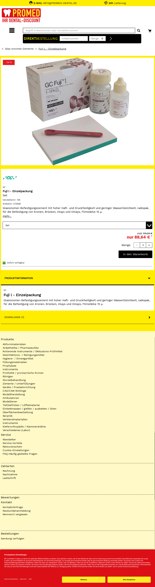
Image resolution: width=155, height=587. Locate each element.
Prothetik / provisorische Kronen (23, 372)
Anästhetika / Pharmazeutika (21, 347)
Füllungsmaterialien (15, 362)
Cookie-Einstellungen (16, 450)
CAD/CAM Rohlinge (14, 390)
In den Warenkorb (135, 254)
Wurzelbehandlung (14, 380)
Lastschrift (9, 478)
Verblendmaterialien (15, 419)
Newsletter (9, 439)
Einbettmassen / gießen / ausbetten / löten (29, 408)
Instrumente (10, 369)
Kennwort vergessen (15, 514)
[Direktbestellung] (111, 38)
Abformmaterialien (14, 344)
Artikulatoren (11, 397)
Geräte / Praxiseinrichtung (19, 387)
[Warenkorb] (150, 30)
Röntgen (8, 376)
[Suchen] (138, 30)
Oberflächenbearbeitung (18, 412)
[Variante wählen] (77, 225)
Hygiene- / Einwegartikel (18, 358)
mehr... (7, 216)
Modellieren (10, 401)
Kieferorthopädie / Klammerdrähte (24, 426)
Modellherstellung (14, 394)
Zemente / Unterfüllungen (19, 383)
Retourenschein (12, 446)
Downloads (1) (14, 317)
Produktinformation (18, 278)
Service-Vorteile (12, 443)
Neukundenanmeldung (17, 510)
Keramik (7, 415)
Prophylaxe (9, 365)
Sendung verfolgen (12, 538)
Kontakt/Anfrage (13, 507)
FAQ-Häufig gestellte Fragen (20, 453)
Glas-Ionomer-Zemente (19, 48)
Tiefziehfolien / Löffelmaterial (21, 405)
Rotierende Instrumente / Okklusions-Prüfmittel (32, 351)
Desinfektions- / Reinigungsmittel (23, 354)
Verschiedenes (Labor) (16, 430)
